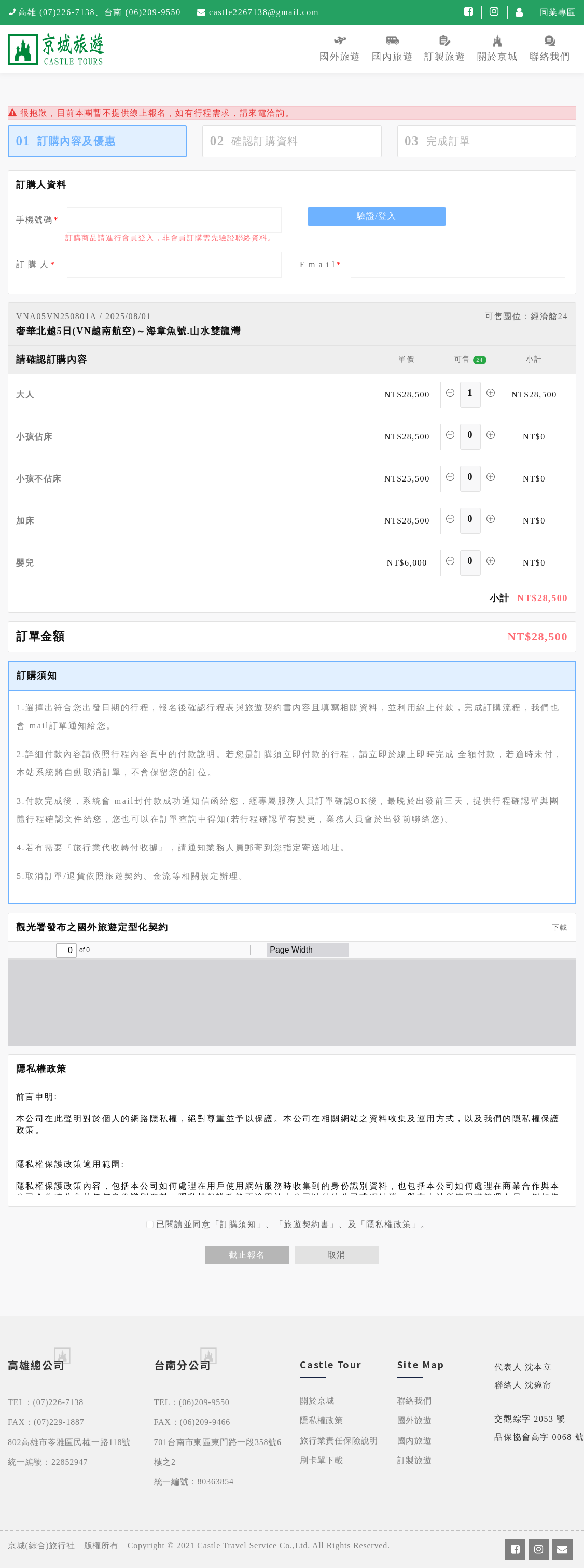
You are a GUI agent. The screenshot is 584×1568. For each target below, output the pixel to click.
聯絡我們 (414, 1400)
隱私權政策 (321, 1420)
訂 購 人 (32, 264)
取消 (337, 1254)
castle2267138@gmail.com (264, 12)
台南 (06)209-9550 (142, 12)
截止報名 (247, 1254)
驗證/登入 (376, 216)
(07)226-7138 (58, 1402)
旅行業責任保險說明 (339, 1440)
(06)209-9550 (204, 1402)
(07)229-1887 (59, 1422)
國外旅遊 (414, 1420)
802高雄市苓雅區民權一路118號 (69, 1442)
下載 (556, 927)
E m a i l (318, 264)
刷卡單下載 (321, 1460)
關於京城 (317, 1400)
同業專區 (558, 12)
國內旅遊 (414, 1440)
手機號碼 (34, 219)
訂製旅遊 (414, 1460)
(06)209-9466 (205, 1422)
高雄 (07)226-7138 (56, 12)
